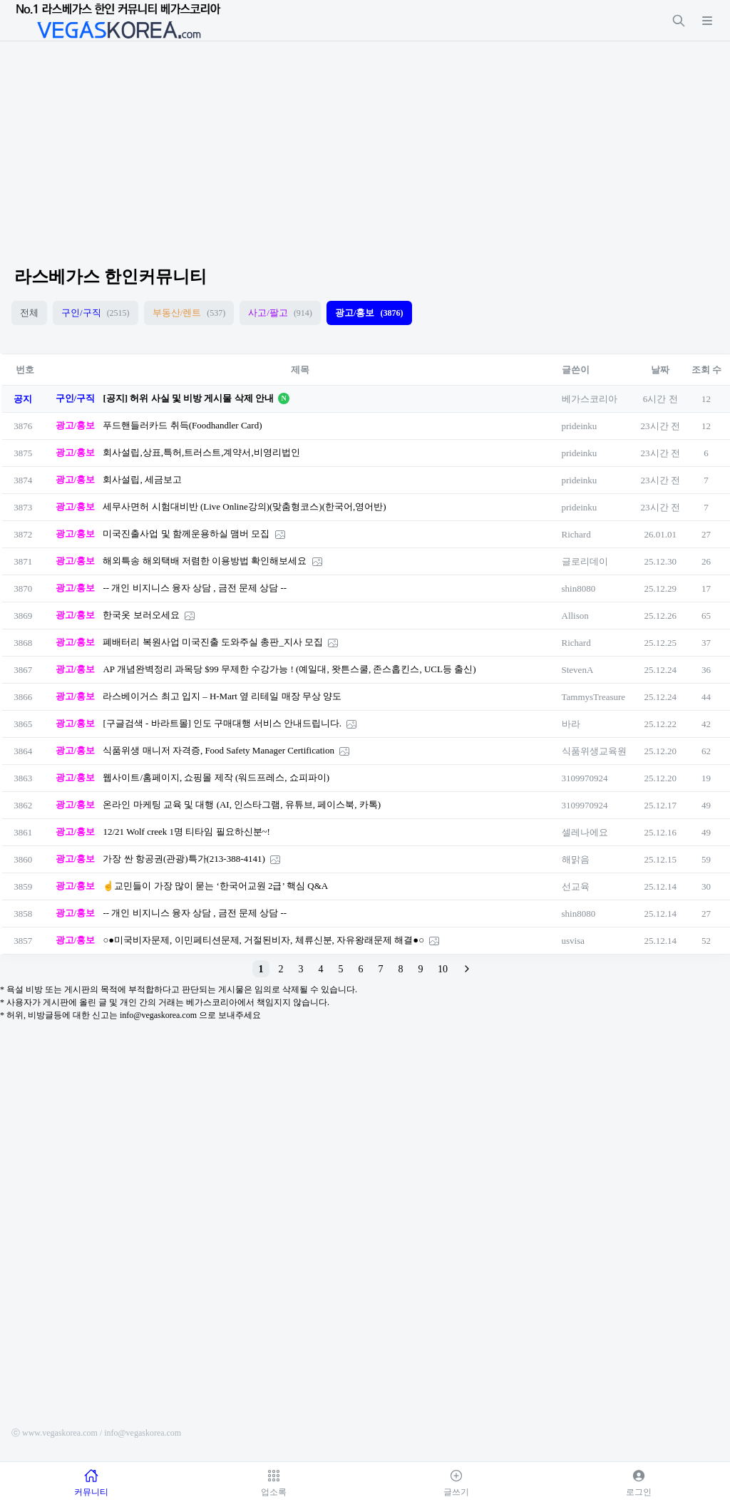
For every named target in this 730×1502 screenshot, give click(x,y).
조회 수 (706, 369)
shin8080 (579, 588)
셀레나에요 (585, 832)
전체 (29, 312)
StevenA (578, 669)
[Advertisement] (365, 141)
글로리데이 (585, 561)
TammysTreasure (594, 696)
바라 (571, 724)
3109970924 (585, 778)
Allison (575, 615)
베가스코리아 (589, 398)
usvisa (573, 940)
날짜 (660, 369)
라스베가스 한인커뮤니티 (110, 276)
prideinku (579, 426)
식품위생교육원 (594, 751)
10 (443, 969)
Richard (576, 534)
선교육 (576, 886)
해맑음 (576, 859)
